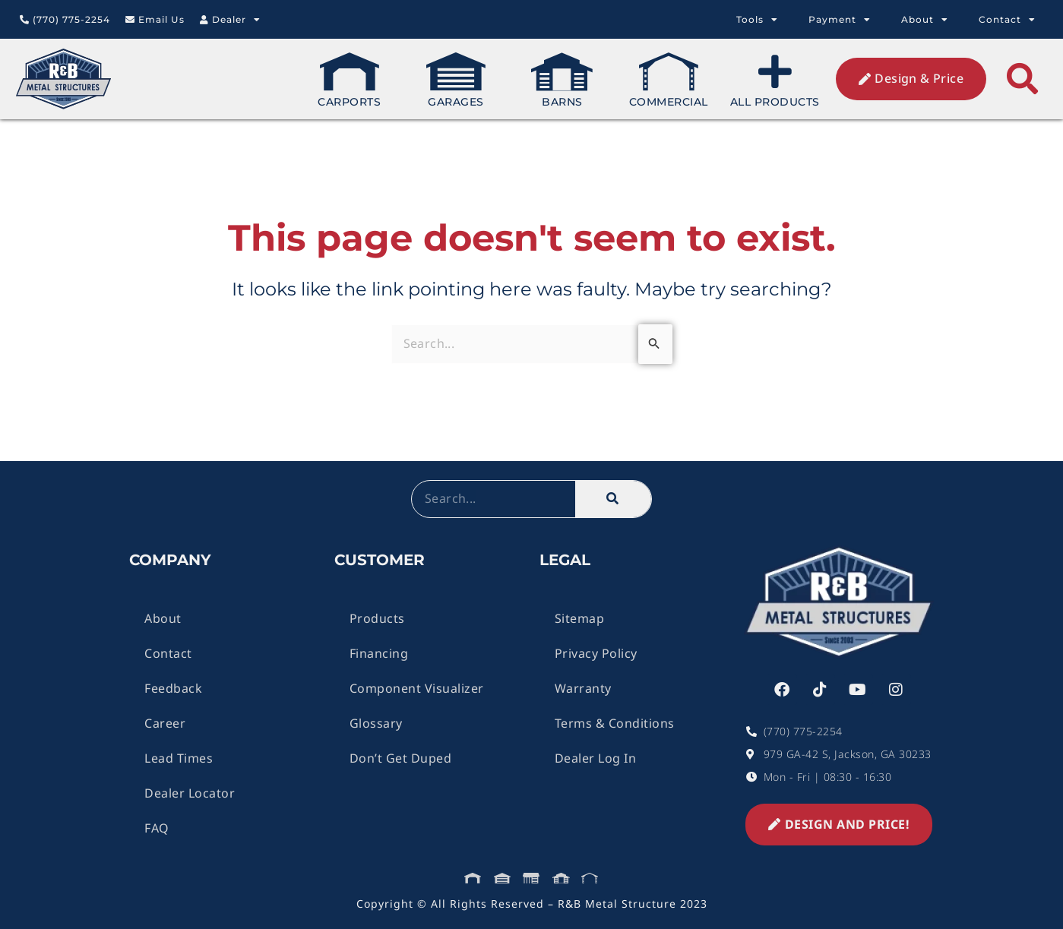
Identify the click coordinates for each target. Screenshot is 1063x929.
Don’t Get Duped (401, 758)
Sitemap (580, 618)
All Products (775, 80)
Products (377, 618)
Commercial (668, 80)
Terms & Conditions (615, 723)
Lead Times (178, 758)
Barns (562, 80)
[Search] (613, 499)
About (924, 20)
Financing (379, 653)
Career (164, 723)
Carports (349, 80)
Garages (456, 80)
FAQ (156, 828)
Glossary (376, 723)
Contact (1007, 20)
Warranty (583, 688)
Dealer (230, 20)
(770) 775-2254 (65, 19)
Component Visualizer (417, 688)
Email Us (155, 19)
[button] (1022, 79)
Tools (757, 20)
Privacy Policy (596, 653)
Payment (839, 20)
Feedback (173, 688)
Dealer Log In (596, 758)
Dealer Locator (189, 793)
